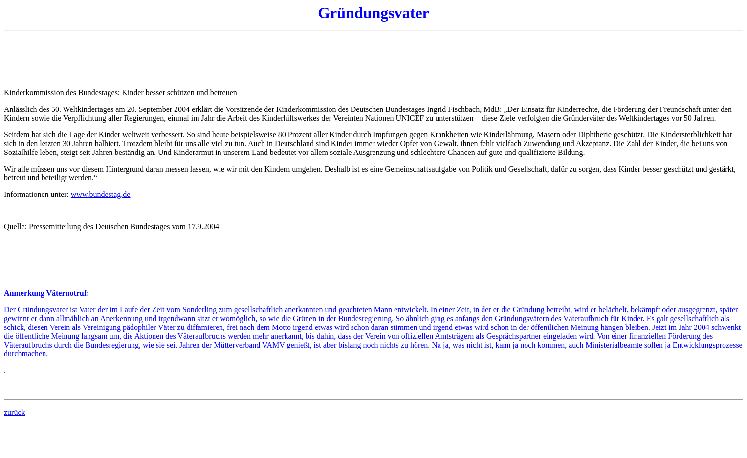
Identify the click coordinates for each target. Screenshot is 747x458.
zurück (14, 412)
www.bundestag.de (101, 194)
